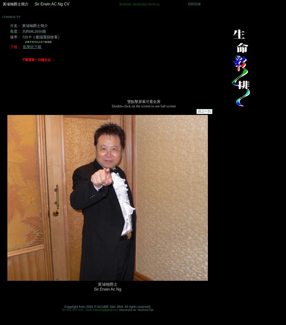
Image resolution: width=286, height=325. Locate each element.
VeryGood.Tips (145, 310)
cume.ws (127, 310)
